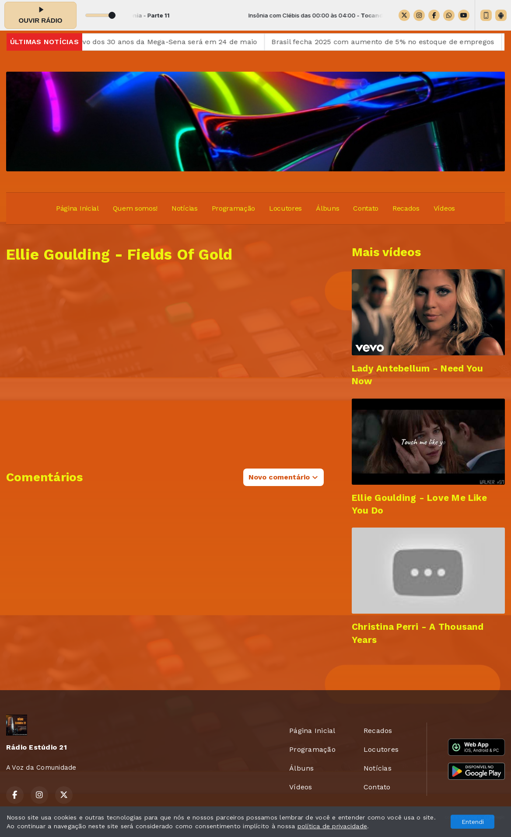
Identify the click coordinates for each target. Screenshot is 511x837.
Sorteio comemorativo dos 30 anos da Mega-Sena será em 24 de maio (143, 42)
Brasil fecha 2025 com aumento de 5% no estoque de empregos (391, 42)
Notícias (184, 208)
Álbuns (327, 208)
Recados (406, 208)
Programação (233, 208)
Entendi (473, 821)
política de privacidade (333, 826)
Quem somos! (135, 208)
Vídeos (444, 208)
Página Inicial (77, 208)
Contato (365, 208)
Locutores (285, 208)
